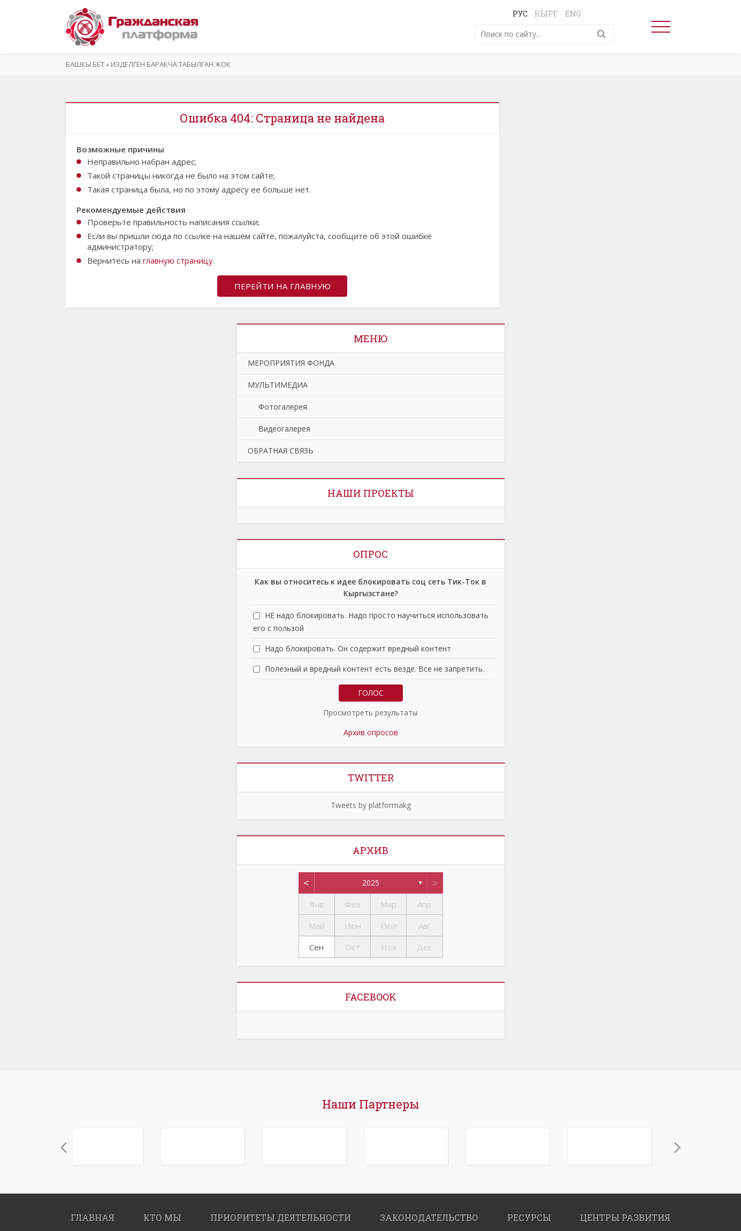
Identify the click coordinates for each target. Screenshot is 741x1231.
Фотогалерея (277, 408)
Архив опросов (370, 733)
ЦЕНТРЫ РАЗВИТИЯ (625, 1218)
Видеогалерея (279, 430)
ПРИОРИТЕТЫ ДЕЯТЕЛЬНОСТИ (280, 1218)
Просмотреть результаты (370, 714)
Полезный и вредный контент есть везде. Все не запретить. (374, 670)
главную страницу (178, 260)
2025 (370, 884)
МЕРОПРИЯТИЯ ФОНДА (291, 364)
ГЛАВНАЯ (92, 1218)
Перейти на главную (282, 287)
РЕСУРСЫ (529, 1218)
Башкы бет (85, 64)
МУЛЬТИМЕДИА (278, 386)
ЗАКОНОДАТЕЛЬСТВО (429, 1218)
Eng (573, 14)
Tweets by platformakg (371, 806)
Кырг (546, 14)
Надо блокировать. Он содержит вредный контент (358, 649)
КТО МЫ (162, 1218)
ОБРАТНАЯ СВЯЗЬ (281, 452)
